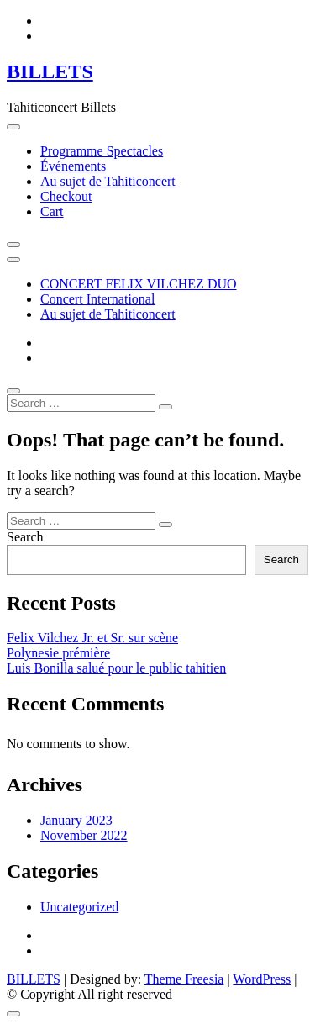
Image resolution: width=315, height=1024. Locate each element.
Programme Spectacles (101, 151)
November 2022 (84, 835)
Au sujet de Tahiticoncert (108, 181)
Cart (52, 211)
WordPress (262, 979)
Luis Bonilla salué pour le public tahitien (116, 668)
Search (25, 537)
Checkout (66, 196)
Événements (73, 166)
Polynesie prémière (58, 653)
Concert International (97, 299)
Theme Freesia (184, 979)
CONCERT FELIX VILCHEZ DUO (138, 284)
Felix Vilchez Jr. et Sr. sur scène (92, 638)
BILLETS (50, 71)
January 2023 (76, 820)
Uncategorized (79, 907)
